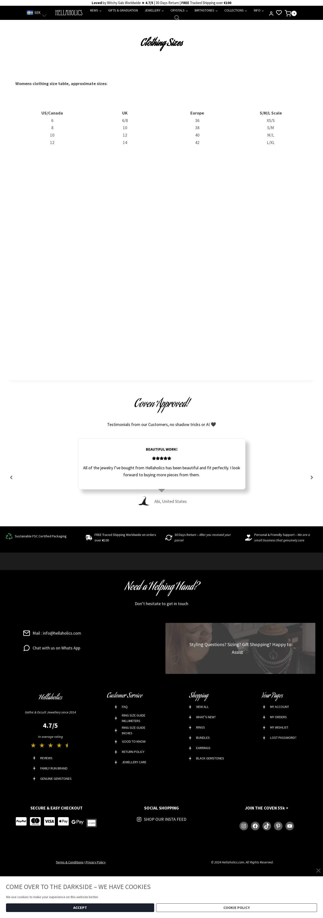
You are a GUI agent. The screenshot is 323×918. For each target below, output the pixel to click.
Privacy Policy (95, 862)
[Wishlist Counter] (279, 13)
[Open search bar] (177, 17)
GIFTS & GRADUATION (123, 10)
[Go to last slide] (11, 477)
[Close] (318, 870)
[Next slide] (311, 477)
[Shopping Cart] (290, 13)
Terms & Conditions (70, 862)
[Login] (271, 13)
